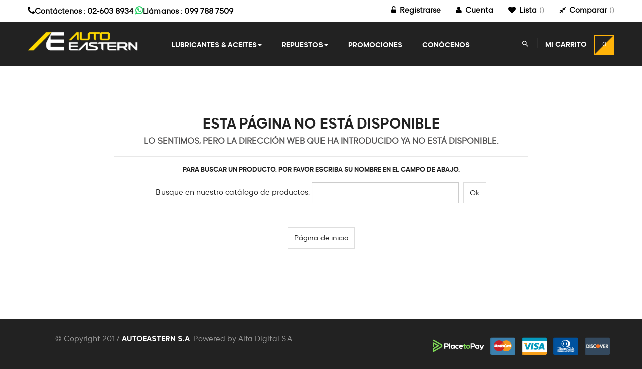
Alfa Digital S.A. (266, 339)
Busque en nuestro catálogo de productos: (233, 192)
